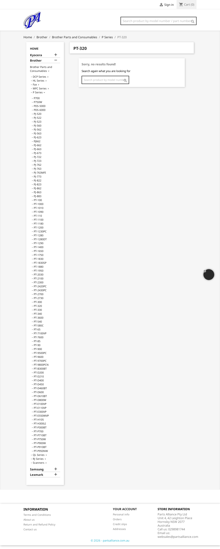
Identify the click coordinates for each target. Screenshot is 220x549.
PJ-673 (37, 156)
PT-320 (38, 309)
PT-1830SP (40, 266)
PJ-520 (37, 117)
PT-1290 (38, 247)
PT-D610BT (40, 400)
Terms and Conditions (37, 518)
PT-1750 (38, 258)
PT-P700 (38, 435)
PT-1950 (38, 274)
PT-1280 (38, 239)
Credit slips (120, 528)
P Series (38, 96)
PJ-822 (37, 184)
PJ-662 (37, 149)
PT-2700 (38, 298)
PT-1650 (38, 254)
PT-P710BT (40, 439)
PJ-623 (37, 141)
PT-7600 (38, 341)
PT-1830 (38, 262)
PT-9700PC (40, 364)
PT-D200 (39, 376)
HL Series (38, 84)
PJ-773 (37, 180)
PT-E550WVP (41, 419)
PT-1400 (38, 251)
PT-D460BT (40, 392)
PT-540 (38, 325)
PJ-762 (37, 168)
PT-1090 (38, 215)
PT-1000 (38, 207)
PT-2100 (38, 282)
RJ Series (38, 462)
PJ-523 (37, 125)
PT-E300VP (40, 415)
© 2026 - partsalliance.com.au (110, 544)
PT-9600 (38, 360)
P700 (37, 102)
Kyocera (36, 59)
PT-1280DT (40, 243)
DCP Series (39, 80)
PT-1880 (38, 270)
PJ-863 (37, 196)
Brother (36, 64)
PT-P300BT (40, 431)
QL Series (39, 458)
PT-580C (39, 329)
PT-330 (38, 313)
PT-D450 (39, 388)
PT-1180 (38, 227)
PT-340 (38, 317)
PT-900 (38, 352)
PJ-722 (37, 160)
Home (34, 52)
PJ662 (37, 145)
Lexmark (36, 478)
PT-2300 (38, 286)
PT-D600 (39, 396)
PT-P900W (40, 447)
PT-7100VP (40, 337)
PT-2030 (38, 278)
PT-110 (38, 219)
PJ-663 (37, 153)
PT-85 (37, 345)
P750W (38, 106)
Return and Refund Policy (39, 528)
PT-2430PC (40, 294)
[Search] (159, 21)
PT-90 (37, 349)
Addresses (119, 532)
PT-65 (37, 333)
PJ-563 (37, 137)
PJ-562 (37, 133)
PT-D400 (39, 384)
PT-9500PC (40, 356)
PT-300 (38, 305)
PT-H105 (39, 423)
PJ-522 (37, 121)
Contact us (30, 533)
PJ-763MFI (40, 176)
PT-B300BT (40, 372)
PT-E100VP (40, 407)
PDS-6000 (39, 113)
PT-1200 (38, 231)
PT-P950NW (41, 454)
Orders (117, 523)
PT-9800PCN (41, 368)
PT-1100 (38, 223)
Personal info (121, 518)
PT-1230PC (40, 235)
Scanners (38, 466)
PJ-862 (37, 192)
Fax (35, 88)
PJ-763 (37, 172)
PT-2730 (38, 302)
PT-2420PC (40, 290)
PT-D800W (40, 403)
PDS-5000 (39, 109)
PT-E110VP (40, 411)
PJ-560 (37, 129)
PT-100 (38, 204)
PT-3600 (38, 321)
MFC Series (40, 92)
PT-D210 (39, 380)
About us (29, 523)
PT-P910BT (40, 450)
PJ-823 (37, 188)
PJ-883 (37, 200)
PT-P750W (40, 443)
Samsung (37, 473)
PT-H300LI (40, 427)
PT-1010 (38, 211)
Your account (125, 513)
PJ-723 (37, 164)
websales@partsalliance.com (178, 540)
